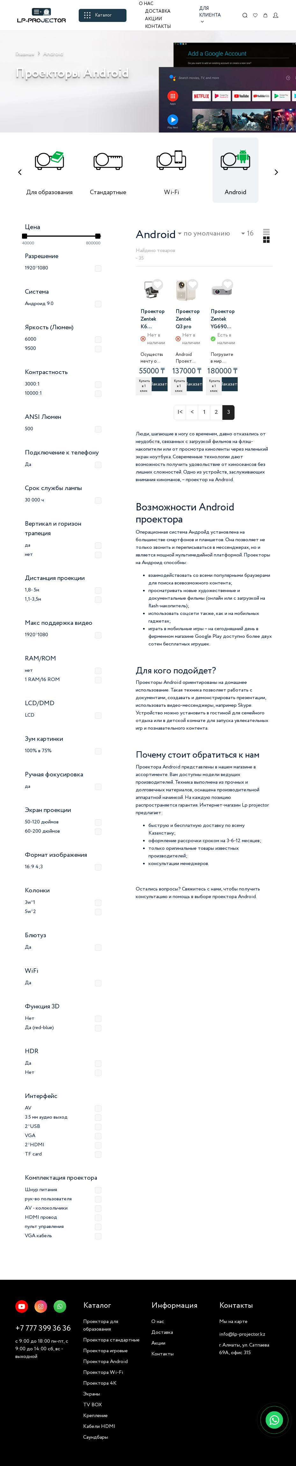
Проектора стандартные (111, 1340)
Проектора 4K (100, 1383)
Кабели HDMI (99, 1426)
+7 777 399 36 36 (43, 1328)
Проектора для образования (100, 1325)
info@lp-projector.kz (242, 1334)
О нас (146, 4)
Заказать (160, 384)
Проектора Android (105, 1361)
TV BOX (92, 1404)
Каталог (98, 15)
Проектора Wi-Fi (103, 1372)
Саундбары (95, 1437)
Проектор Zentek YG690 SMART (223, 319)
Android (53, 53)
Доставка (157, 11)
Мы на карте (233, 1321)
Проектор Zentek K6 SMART (153, 319)
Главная (24, 53)
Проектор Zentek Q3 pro (188, 319)
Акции (153, 19)
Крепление (95, 1415)
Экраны (91, 1394)
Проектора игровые (105, 1350)
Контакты (158, 27)
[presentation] (19, 172)
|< (180, 412)
